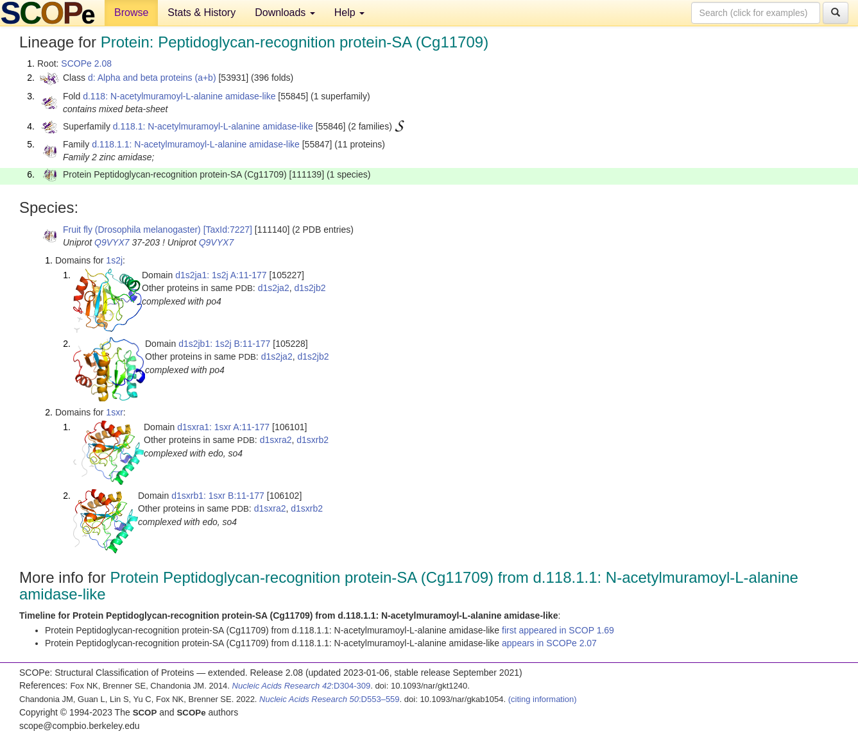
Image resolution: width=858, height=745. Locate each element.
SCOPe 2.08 (86, 63)
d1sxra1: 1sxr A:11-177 (223, 427)
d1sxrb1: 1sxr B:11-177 (217, 495)
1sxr (114, 412)
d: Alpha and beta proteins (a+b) (152, 77)
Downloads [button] (285, 12)
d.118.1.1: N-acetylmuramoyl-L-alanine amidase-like (196, 144)
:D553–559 (329, 699)
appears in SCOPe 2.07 (549, 643)
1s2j (114, 260)
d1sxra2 (276, 440)
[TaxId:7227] (227, 229)
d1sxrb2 (312, 440)
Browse (131, 12)
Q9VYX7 (111, 242)
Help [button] (349, 12)
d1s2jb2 (309, 288)
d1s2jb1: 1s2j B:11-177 (224, 344)
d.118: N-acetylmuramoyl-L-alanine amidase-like (179, 96)
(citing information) (542, 699)
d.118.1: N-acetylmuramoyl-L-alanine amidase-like (213, 126)
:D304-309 (301, 686)
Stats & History (201, 12)
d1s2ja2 (273, 288)
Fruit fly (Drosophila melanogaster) (132, 229)
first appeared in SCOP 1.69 (558, 630)
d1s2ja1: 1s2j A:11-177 (220, 275)
